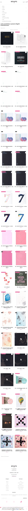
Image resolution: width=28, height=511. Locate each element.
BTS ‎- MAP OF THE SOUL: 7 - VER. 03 (7, 226)
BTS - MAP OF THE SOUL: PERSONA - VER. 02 (21, 246)
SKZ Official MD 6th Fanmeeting (6, 21)
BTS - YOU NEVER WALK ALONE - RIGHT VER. (7, 409)
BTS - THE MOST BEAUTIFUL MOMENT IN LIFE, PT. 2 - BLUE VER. (21, 328)
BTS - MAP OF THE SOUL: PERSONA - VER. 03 (7, 267)
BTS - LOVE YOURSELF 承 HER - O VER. (7, 106)
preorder (3, 9)
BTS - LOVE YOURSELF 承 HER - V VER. (21, 106)
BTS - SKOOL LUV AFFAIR (21, 287)
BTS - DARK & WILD (21, 66)
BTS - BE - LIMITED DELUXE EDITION (7, 66)
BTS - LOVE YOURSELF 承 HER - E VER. (7, 86)
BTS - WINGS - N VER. (21, 368)
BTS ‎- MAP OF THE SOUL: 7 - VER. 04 (21, 226)
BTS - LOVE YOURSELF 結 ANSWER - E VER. (7, 126)
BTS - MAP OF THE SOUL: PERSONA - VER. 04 (21, 267)
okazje (3, 11)
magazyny (3, 16)
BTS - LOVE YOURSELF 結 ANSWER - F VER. (21, 126)
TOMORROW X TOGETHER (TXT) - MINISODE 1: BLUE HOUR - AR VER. (21, 430)
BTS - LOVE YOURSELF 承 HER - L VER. (21, 86)
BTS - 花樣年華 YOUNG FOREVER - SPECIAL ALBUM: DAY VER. (21, 409)
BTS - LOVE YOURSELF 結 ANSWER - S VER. (21, 147)
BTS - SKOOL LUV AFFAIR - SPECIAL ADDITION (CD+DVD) (7, 307)
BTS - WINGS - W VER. (7, 388)
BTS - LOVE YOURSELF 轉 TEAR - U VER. (7, 186)
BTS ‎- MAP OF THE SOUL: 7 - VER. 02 (21, 206)
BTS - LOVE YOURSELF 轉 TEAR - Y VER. (21, 186)
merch (3, 19)
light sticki (3, 14)
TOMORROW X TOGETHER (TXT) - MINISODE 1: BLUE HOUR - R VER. (7, 450)
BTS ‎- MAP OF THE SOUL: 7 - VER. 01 (7, 206)
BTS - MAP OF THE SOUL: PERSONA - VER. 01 (7, 246)
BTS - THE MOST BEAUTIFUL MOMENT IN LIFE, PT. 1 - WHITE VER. (21, 307)
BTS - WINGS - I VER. (7, 368)
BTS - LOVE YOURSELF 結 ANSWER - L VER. (7, 147)
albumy (3, 6)
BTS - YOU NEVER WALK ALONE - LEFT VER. (21, 389)
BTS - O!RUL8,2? (7, 287)
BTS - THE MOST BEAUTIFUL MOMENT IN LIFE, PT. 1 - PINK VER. (7, 328)
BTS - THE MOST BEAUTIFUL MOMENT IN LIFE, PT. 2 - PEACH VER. (7, 348)
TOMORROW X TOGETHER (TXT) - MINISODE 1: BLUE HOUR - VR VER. (21, 450)
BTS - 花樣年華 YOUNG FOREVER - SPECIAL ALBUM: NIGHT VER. (7, 430)
